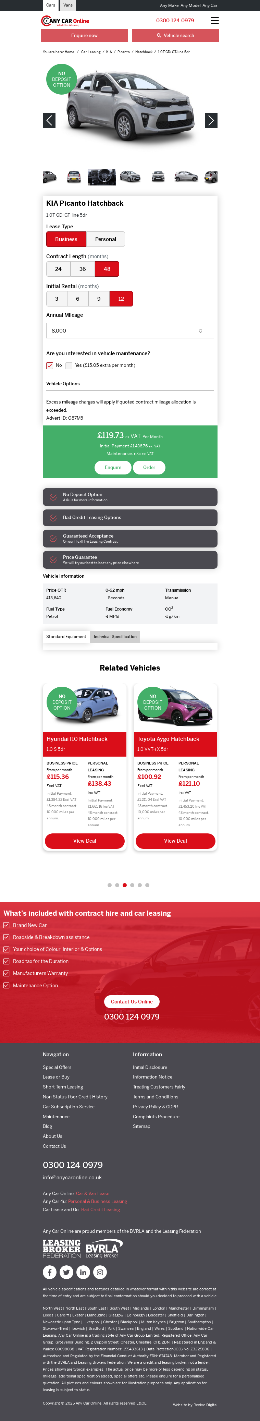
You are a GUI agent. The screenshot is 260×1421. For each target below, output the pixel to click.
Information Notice (152, 1077)
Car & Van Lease (92, 1193)
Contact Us (54, 1146)
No (59, 365)
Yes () (105, 365)
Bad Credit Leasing (100, 1210)
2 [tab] (117, 885)
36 (82, 269)
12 (121, 299)
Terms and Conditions (155, 1097)
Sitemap (141, 1126)
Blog (47, 1126)
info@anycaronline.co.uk (72, 1177)
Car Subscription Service (69, 1107)
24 (58, 269)
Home (70, 52)
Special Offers (57, 1067)
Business (66, 239)
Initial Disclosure (150, 1067)
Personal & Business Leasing (97, 1201)
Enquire (113, 467)
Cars (50, 5)
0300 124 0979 (175, 20)
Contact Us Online (132, 1002)
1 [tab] (110, 885)
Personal (105, 239)
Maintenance (56, 1117)
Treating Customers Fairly (159, 1087)
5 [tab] (140, 885)
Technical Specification (115, 636)
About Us (52, 1136)
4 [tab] (132, 885)
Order (149, 467)
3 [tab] (125, 885)
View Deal (84, 841)
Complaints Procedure (156, 1117)
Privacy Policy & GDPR (155, 1107)
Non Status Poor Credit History (75, 1097)
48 (107, 269)
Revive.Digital (206, 1404)
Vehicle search (175, 35)
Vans (68, 5)
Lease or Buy (56, 1077)
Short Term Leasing (63, 1087)
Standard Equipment (66, 636)
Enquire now (84, 35)
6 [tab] (147, 885)
